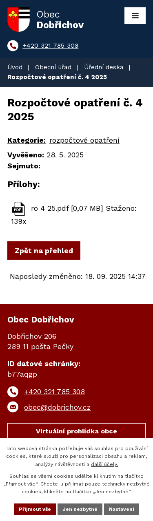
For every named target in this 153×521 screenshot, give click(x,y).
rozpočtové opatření (84, 140)
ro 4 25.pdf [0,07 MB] (67, 207)
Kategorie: (26, 140)
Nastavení (121, 509)
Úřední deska (104, 67)
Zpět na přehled (44, 250)
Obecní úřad (53, 67)
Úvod (14, 67)
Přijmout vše (35, 509)
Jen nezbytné (80, 509)
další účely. (104, 464)
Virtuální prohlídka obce (76, 431)
